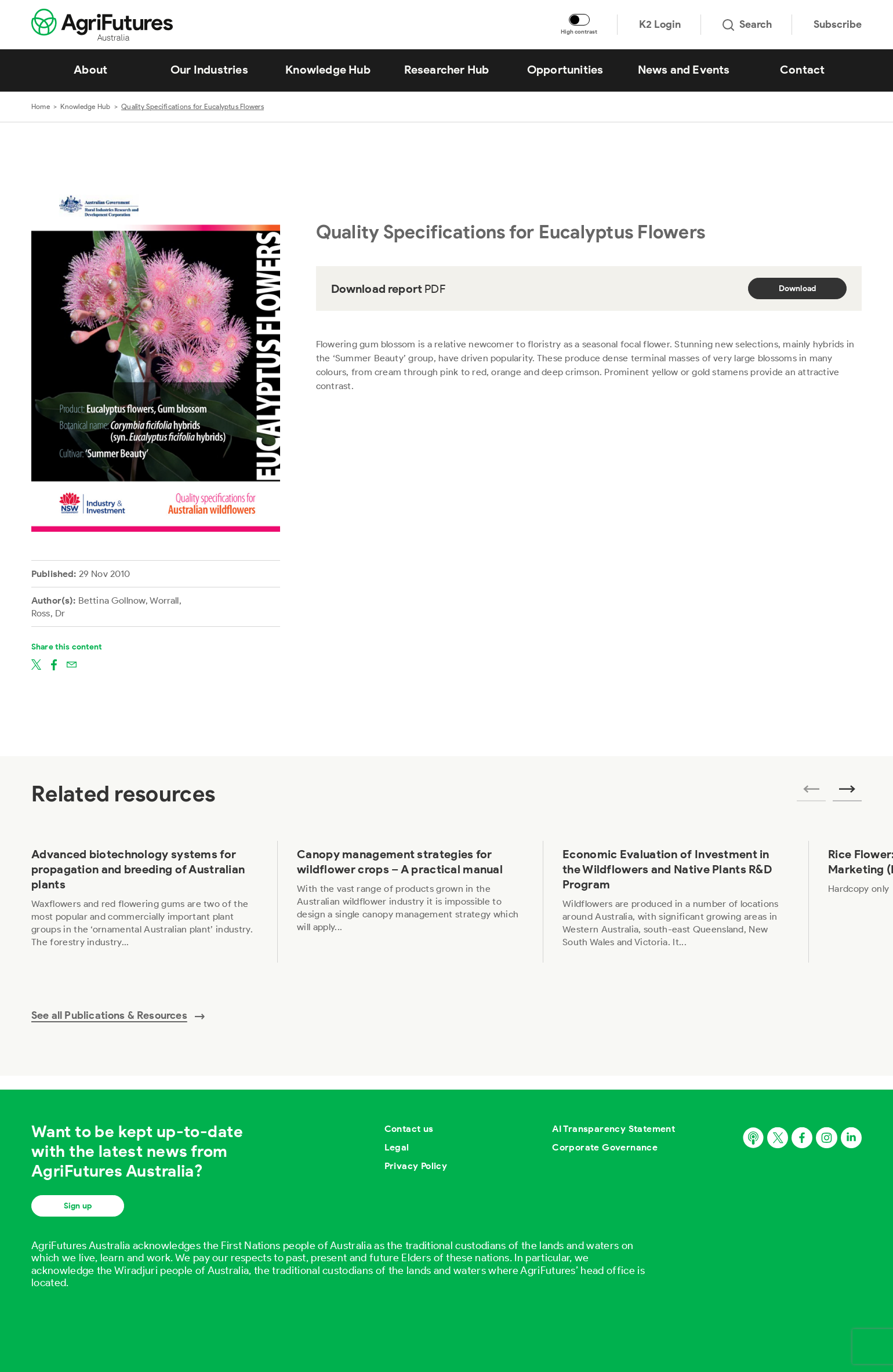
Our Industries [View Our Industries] (209, 70)
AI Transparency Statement (613, 1128)
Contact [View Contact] (802, 70)
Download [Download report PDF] (797, 288)
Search (747, 24)
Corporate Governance (605, 1147)
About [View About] (90, 70)
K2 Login (660, 24)
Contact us (409, 1128)
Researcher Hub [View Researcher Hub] (446, 70)
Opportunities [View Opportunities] (565, 70)
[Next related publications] (847, 792)
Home (40, 106)
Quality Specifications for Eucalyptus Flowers (192, 106)
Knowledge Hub (85, 106)
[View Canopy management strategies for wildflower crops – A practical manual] (410, 901)
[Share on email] (72, 664)
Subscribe (838, 24)
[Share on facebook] (54, 664)
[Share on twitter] (36, 664)
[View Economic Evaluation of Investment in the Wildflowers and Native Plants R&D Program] (675, 901)
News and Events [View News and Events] (684, 70)
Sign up (78, 1206)
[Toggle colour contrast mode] (579, 20)
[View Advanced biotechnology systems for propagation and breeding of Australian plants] (144, 901)
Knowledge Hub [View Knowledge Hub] (328, 70)
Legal (396, 1147)
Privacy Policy (416, 1165)
